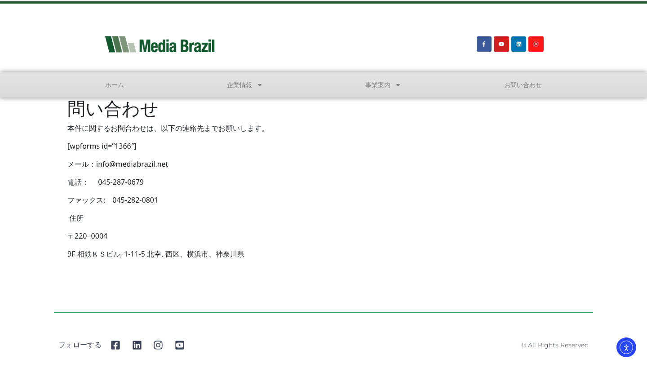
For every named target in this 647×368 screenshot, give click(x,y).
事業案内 (383, 85)
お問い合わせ (523, 84)
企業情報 (245, 85)
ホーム (114, 84)
